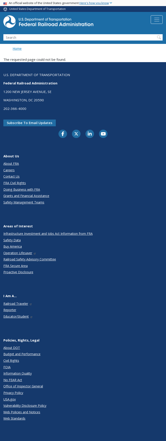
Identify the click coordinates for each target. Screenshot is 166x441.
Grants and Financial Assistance (26, 196)
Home (17, 48)
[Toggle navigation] (157, 19)
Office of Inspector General (23, 386)
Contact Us (11, 176)
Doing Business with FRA (21, 189)
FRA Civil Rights (14, 183)
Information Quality (17, 373)
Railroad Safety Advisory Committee (29, 259)
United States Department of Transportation (37, 9)
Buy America (12, 246)
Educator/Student (18, 316)
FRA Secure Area (15, 266)
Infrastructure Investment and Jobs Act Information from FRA (48, 233)
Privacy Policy (13, 393)
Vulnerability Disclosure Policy (24, 405)
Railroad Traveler (17, 303)
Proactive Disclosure (18, 272)
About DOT (11, 348)
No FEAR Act (12, 380)
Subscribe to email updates (29, 122)
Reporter (9, 310)
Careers (9, 170)
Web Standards (14, 418)
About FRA (11, 163)
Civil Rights (11, 360)
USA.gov (9, 399)
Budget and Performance (21, 354)
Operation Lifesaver (19, 253)
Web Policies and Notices (21, 412)
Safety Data (12, 240)
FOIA (7, 367)
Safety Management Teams (23, 202)
